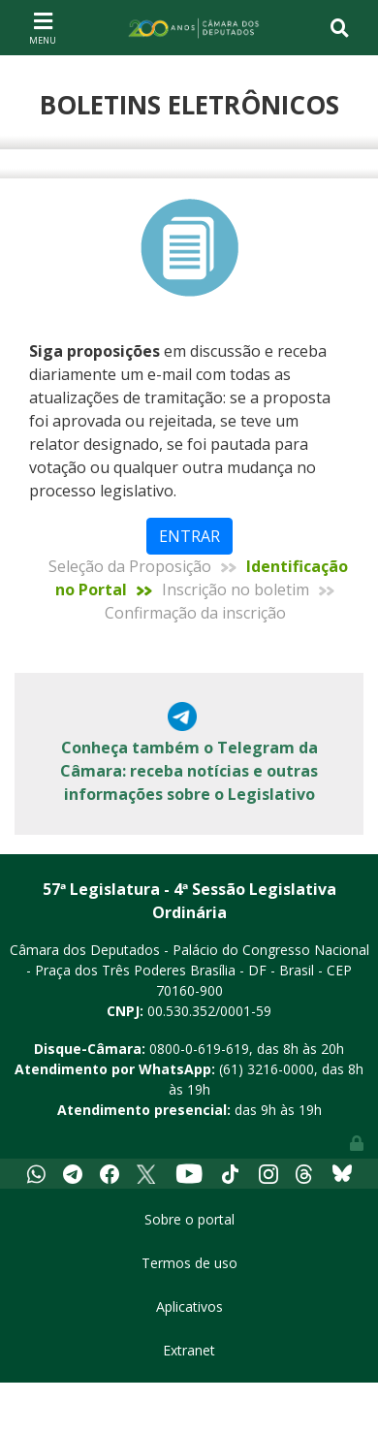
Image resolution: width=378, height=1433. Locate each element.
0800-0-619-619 (199, 1048)
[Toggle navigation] (42, 27)
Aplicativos (189, 1306)
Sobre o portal (189, 1219)
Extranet (189, 1350)
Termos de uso (189, 1263)
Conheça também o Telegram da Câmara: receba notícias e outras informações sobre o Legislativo (189, 771)
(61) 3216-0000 (266, 1069)
